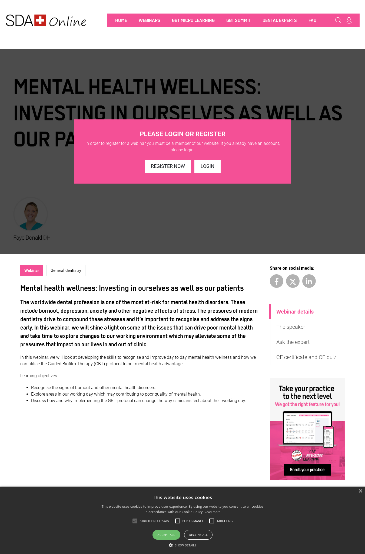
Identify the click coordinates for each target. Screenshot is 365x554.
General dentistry (66, 270)
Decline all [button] (198, 535)
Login (207, 166)
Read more (212, 512)
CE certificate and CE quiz (306, 357)
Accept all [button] (166, 535)
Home (121, 20)
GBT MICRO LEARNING (193, 20)
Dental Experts (280, 20)
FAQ (312, 20)
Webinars (149, 20)
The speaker (290, 327)
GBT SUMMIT (238, 20)
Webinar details (295, 311)
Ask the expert (293, 342)
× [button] (360, 491)
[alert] (182, 520)
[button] (182, 545)
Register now (168, 166)
